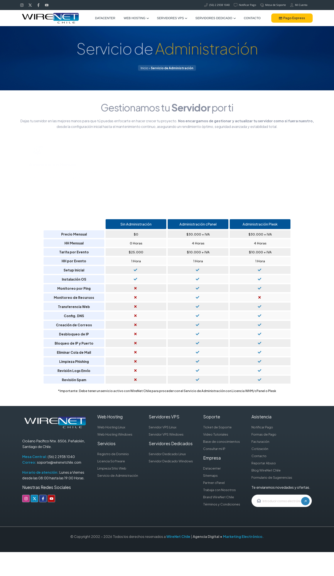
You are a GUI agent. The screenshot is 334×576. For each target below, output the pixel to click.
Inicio (144, 68)
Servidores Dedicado (213, 18)
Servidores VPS (170, 18)
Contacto (252, 18)
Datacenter (105, 18)
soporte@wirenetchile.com (59, 462)
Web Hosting (134, 18)
